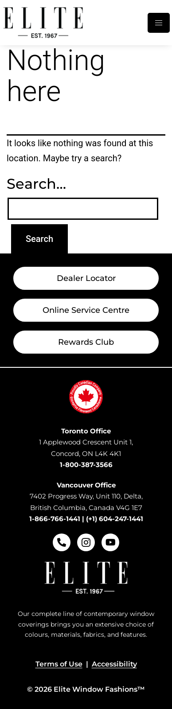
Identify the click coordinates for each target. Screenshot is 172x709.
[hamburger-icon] (159, 23)
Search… (36, 183)
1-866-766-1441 (54, 518)
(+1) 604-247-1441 (114, 518)
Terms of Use (58, 664)
